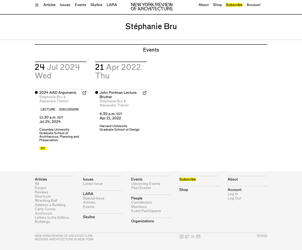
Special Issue (93, 198)
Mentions (139, 207)
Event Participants (146, 211)
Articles (49, 5)
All (37, 184)
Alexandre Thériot (53, 101)
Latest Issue (93, 184)
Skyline (96, 5)
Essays (41, 188)
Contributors (141, 202)
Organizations (142, 221)
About (203, 5)
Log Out (234, 198)
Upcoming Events (145, 184)
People (136, 198)
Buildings (42, 222)
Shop (217, 5)
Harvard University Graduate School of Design (120, 128)
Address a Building (50, 205)
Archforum (43, 213)
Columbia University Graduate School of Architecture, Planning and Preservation (59, 135)
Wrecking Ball (46, 200)
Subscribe (234, 5)
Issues (65, 5)
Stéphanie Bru (51, 97)
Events (80, 5)
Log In (233, 194)
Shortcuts (43, 196)
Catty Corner (45, 209)
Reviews (41, 192)
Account (253, 5)
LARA (112, 5)
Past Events (141, 188)
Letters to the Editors (52, 217)
